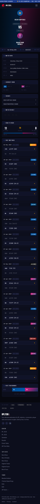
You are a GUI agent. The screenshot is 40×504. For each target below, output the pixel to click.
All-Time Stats (6, 446)
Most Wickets (6, 458)
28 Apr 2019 (8, 159)
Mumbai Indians (6, 478)
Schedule (4, 437)
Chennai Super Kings (7, 481)
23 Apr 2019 (8, 174)
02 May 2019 (8, 144)
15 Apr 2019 (8, 219)
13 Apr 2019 (8, 234)
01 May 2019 (8, 264)
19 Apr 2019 (8, 204)
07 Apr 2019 (8, 249)
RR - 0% (14, 115)
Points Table (5, 443)
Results (4, 440)
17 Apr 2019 (8, 338)
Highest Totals (6, 463)
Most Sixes (5, 461)
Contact (14, 501)
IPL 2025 (4, 434)
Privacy (9, 501)
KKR (3, 487)
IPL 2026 (4, 431)
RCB (3, 484)
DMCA (3, 501)
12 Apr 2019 (8, 368)
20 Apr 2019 (8, 323)
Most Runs (5, 455)
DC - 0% (7, 115)
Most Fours (5, 469)
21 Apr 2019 (8, 189)
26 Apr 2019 (8, 294)
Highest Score (6, 466)
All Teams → (5, 490)
